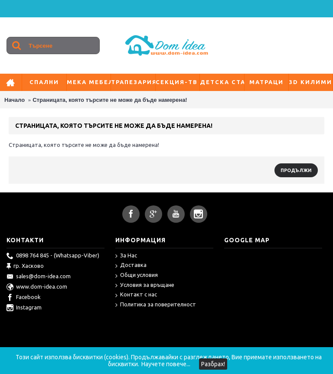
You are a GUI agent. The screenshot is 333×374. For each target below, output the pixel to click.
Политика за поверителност (155, 305)
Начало (14, 100)
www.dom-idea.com (37, 287)
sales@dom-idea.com (39, 277)
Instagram (24, 308)
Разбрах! (213, 364)
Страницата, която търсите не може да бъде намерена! (110, 100)
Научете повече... (165, 364)
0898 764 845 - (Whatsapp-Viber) (53, 256)
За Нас (126, 256)
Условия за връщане (144, 285)
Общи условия (136, 275)
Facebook (24, 298)
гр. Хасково (25, 266)
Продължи (296, 170)
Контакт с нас (136, 295)
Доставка (131, 265)
